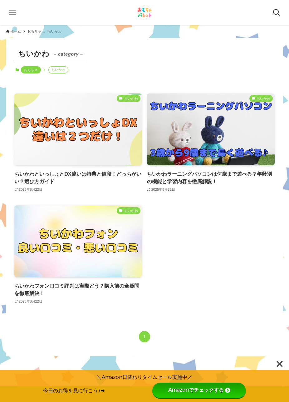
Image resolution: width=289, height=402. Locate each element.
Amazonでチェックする (199, 390)
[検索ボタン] (276, 12)
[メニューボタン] (12, 12)
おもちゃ (31, 70)
